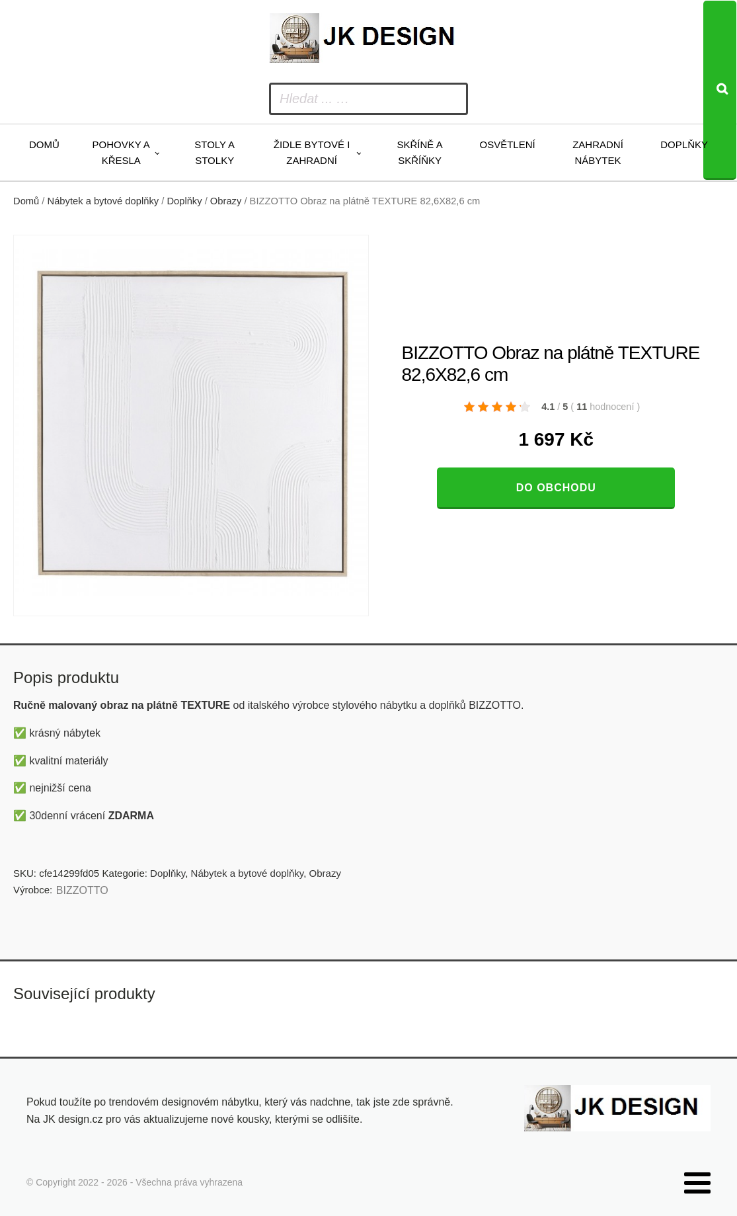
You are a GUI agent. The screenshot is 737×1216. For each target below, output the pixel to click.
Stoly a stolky (214, 152)
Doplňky (684, 144)
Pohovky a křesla (121, 152)
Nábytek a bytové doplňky (103, 201)
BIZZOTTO (82, 890)
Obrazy (225, 201)
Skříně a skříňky (420, 152)
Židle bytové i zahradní (312, 152)
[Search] (719, 90)
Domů (44, 144)
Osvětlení (507, 144)
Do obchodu (556, 487)
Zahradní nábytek (597, 152)
